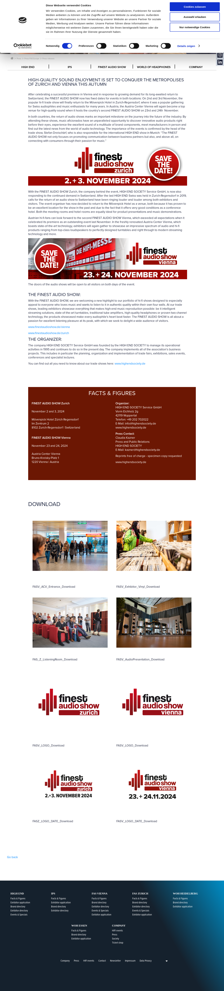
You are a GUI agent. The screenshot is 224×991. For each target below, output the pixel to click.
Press (76, 960)
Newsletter (115, 960)
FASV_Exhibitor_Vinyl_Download (138, 587)
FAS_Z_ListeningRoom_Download (55, 659)
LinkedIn (220, 62)
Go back (12, 857)
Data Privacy (146, 960)
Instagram (220, 55)
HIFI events (88, 960)
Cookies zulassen (195, 8)
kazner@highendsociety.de (142, 450)
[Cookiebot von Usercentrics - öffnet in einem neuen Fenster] (22, 48)
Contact (102, 960)
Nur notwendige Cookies (194, 29)
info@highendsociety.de (140, 423)
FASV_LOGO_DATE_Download (136, 821)
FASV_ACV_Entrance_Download (54, 587)
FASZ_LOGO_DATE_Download (53, 821)
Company (65, 960)
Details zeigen (186, 47)
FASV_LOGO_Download (48, 745)
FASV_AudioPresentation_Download (140, 659)
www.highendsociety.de (130, 363)
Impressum (130, 960)
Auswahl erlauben (195, 19)
